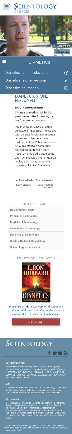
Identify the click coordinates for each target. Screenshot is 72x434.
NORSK (48, 372)
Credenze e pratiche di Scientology (38, 387)
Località (56, 392)
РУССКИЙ (50, 369)
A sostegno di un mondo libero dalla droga (34, 411)
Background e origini (22, 209)
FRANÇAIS (20, 369)
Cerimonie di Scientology (25, 228)
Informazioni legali (13, 430)
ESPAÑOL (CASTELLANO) (39, 375)
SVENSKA (59, 372)
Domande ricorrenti (46, 390)
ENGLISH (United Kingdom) (47, 366)
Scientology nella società (25, 247)
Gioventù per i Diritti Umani (19, 415)
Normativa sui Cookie (38, 428)
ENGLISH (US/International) (19, 366)
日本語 (40, 369)
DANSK (9, 369)
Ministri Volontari (27, 390)
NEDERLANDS (14, 372)
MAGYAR (38, 372)
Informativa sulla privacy (15, 428)
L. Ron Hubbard (13, 387)
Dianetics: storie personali (26, 80)
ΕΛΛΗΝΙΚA (59, 375)
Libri (59, 390)
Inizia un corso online (42, 405)
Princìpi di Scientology (23, 216)
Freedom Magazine (30, 410)
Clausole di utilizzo (59, 428)
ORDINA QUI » (36, 322)
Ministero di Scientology (24, 234)
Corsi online (11, 392)
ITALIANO (10, 377)
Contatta (47, 392)
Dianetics (26, 403)
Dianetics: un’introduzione (26, 72)
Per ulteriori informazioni (30, 392)
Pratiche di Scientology (24, 222)
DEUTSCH (28, 372)
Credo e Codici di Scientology (28, 241)
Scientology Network (42, 403)
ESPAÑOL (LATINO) (15, 375)
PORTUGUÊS (23, 377)
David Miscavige (22, 405)
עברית (30, 369)
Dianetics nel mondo (22, 88)
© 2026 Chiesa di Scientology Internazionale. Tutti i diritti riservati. (34, 425)
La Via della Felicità (50, 410)
